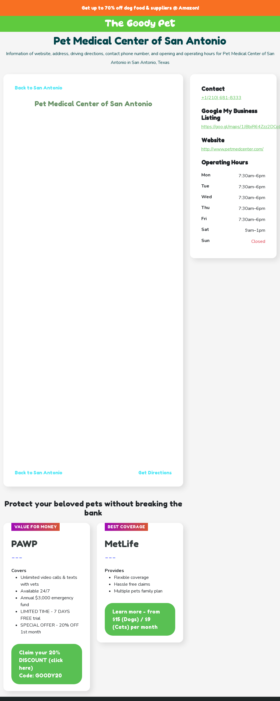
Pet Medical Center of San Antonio (93, 104)
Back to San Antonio (38, 88)
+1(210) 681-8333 (221, 98)
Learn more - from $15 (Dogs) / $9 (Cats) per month (136, 619)
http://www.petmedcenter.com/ (232, 149)
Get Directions (155, 472)
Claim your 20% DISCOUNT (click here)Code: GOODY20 (41, 664)
